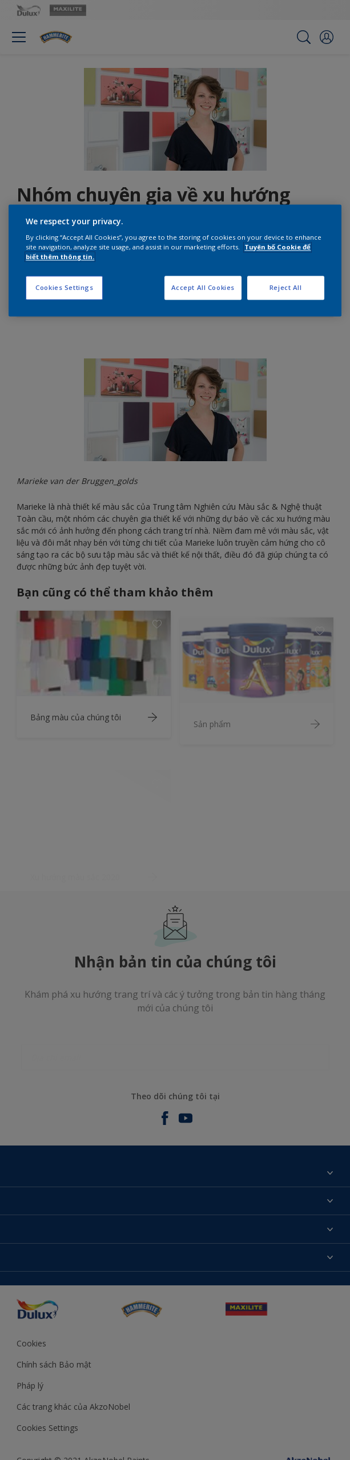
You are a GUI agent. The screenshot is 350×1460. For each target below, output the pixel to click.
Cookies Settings (64, 288)
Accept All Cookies (203, 288)
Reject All (285, 288)
